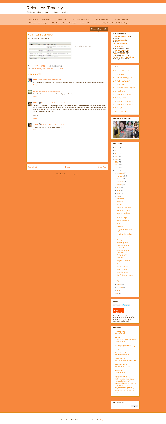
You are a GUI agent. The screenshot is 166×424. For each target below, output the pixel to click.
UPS (57, 69)
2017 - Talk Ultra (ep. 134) (121, 81)
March (119, 284)
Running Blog (120, 332)
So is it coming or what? (124, 234)
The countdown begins (124, 207)
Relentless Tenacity (44, 7)
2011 (117, 168)
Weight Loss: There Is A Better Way (114, 23)
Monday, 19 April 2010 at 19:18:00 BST (53, 124)
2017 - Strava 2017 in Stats (122, 71)
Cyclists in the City (121, 376)
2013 (117, 162)
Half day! (119, 240)
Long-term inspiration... (124, 261)
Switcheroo (120, 199)
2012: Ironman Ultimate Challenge (64, 23)
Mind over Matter (121, 364)
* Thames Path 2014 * (101, 19)
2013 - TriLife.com (119, 91)
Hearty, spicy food (122, 255)
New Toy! (120, 201)
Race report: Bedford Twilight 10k (125, 360)
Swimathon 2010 (122, 272)
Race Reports (47, 19)
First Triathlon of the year (125, 275)
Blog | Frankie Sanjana (123, 353)
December (120, 173)
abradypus (119, 370)
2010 (117, 170)
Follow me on (119, 311)
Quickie (119, 204)
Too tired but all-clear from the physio (123, 214)
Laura (35, 79)
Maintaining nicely (122, 243)
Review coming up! (123, 221)
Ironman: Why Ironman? (89, 23)
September (121, 182)
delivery (39, 69)
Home (67, 167)
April (118, 196)
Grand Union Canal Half (121, 50)
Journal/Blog (33, 19)
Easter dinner (121, 278)
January (120, 290)
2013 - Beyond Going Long (122, 94)
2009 (117, 294)
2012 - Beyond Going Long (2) (123, 101)
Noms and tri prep (122, 218)
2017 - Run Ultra (118, 74)
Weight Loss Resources (121, 111)
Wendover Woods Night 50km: (124, 57)
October (120, 179)
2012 (117, 165)
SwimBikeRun (120, 359)
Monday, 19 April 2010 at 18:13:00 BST (52, 91)
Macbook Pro (51, 69)
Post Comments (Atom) (71, 174)
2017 (117, 150)
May (118, 193)
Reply (35, 85)
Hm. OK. (119, 263)
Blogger (102, 420)
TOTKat (35, 103)
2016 (117, 153)
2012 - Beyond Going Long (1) (123, 104)
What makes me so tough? (38, 23)
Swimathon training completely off (123, 246)
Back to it (120, 226)
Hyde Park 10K (118, 47)
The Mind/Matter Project (122, 366)
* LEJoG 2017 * (62, 19)
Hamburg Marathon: (120, 54)
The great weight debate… (123, 354)
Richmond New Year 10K (121, 37)
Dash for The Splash (120, 43)
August (119, 185)
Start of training (122, 269)
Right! (118, 281)
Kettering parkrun (120, 372)
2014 (117, 159)
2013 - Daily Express (120, 98)
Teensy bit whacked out (124, 237)
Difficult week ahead (123, 210)
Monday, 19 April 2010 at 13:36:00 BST (50, 79)
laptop (44, 69)
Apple (34, 69)
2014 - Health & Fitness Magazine (124, 88)
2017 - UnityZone (118, 84)
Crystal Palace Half (119, 40)
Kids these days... (120, 333)
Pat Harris (36, 91)
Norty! (118, 223)
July (118, 187)
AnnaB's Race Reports (123, 345)
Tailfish (117, 337)
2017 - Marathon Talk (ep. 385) (123, 78)
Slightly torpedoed (122, 266)
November (120, 176)
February (120, 287)
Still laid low (120, 258)
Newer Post (32, 167)
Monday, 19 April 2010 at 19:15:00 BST (53, 103)
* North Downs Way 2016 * (81, 19)
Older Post (102, 167)
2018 (117, 147)
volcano (62, 69)
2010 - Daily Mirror (119, 108)
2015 (117, 156)
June (118, 190)
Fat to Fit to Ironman (121, 19)
